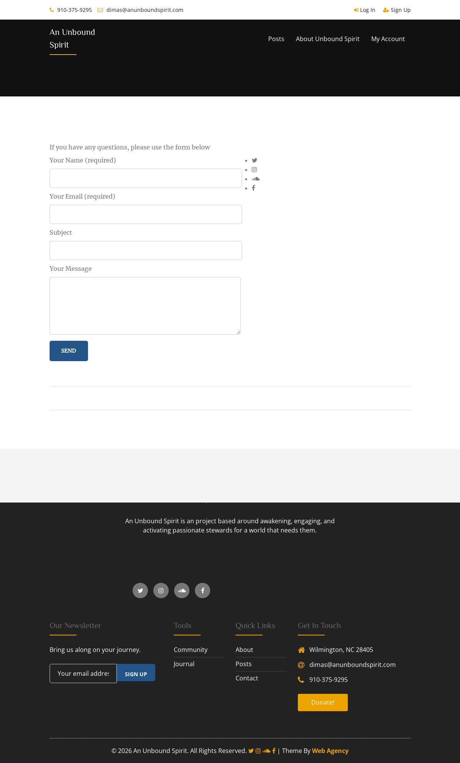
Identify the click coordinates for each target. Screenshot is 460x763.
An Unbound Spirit (72, 38)
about (244, 649)
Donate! (322, 702)
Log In (364, 9)
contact (247, 678)
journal (184, 664)
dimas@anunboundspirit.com (140, 9)
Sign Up (397, 9)
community (191, 649)
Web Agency (330, 750)
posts (244, 664)
